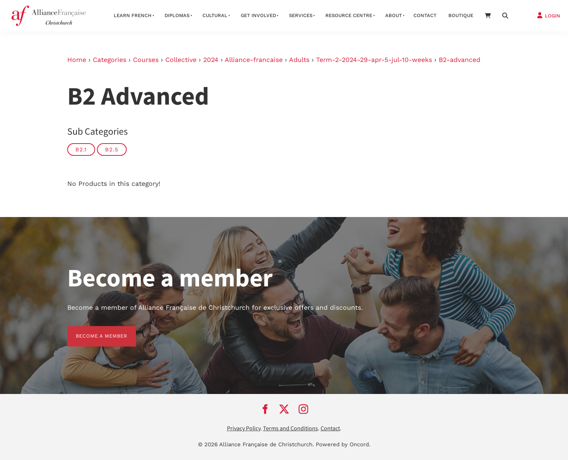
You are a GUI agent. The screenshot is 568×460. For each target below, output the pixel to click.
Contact (424, 15)
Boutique (460, 15)
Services (300, 15)
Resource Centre (348, 15)
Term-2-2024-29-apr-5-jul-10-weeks (374, 59)
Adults (299, 59)
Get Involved (258, 15)
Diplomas (177, 15)
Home (76, 59)
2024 (210, 59)
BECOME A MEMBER (93, 330)
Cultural (214, 15)
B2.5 (112, 149)
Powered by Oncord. (343, 444)
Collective (181, 59)
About (393, 15)
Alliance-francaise (254, 59)
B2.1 (81, 149)
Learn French (133, 15)
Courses (146, 59)
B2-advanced (459, 59)
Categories (109, 59)
